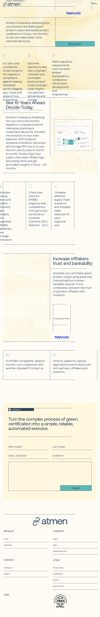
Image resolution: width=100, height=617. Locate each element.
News (55, 545)
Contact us (36, 368)
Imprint (56, 580)
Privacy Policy (58, 568)
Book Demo (75, 44)
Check (6, 539)
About (55, 539)
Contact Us (8, 568)
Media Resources (60, 551)
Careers (7, 574)
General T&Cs (58, 586)
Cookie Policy (58, 574)
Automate (8, 545)
